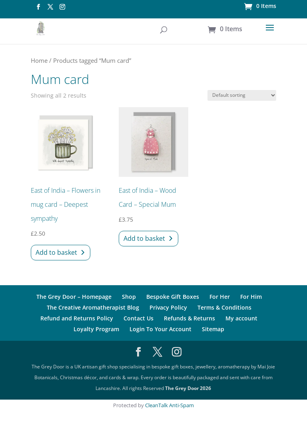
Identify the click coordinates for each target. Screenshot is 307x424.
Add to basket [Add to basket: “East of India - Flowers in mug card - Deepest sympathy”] (56, 252)
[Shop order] (241, 95)
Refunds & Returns (189, 318)
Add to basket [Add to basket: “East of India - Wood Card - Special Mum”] (144, 238)
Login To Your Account (160, 329)
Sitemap (213, 329)
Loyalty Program (96, 329)
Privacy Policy (168, 307)
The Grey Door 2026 (188, 388)
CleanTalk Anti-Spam (169, 405)
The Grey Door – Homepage (74, 296)
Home (39, 60)
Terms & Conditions (224, 307)
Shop (129, 296)
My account (241, 318)
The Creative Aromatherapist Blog (93, 307)
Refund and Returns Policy (76, 318)
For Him (251, 296)
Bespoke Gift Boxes (172, 296)
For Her (219, 296)
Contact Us (139, 318)
